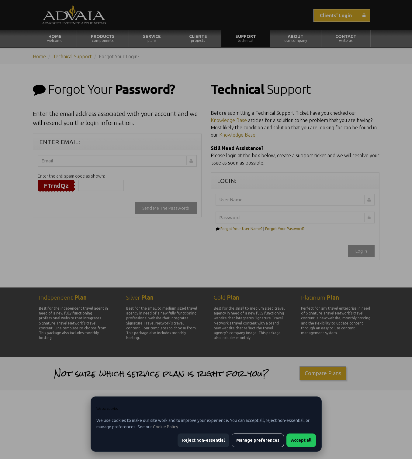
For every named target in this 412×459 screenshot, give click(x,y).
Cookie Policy (165, 426)
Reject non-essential (203, 440)
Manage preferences (257, 440)
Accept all (301, 440)
